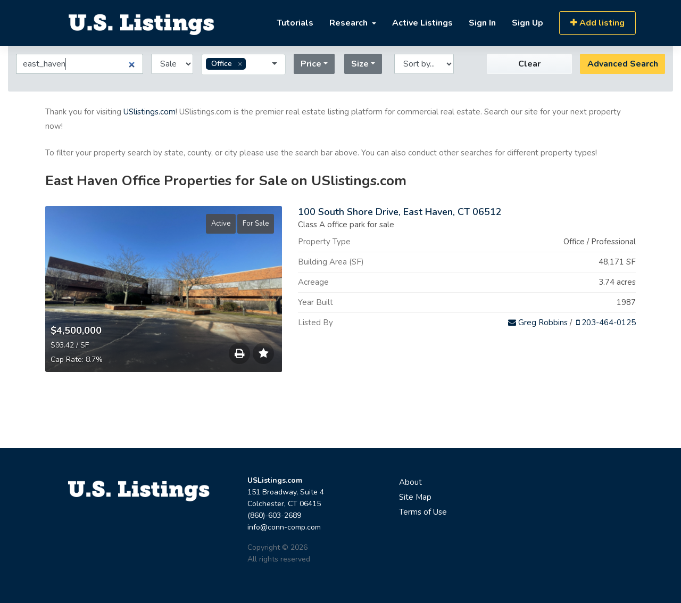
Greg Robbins (538, 322)
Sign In (482, 23)
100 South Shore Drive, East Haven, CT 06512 (400, 211)
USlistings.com (149, 111)
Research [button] (349, 23)
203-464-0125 (606, 322)
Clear (529, 64)
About (410, 482)
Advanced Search (622, 64)
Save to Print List (239, 356)
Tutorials (295, 23)
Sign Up (527, 23)
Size (360, 64)
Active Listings (422, 23)
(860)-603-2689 (274, 515)
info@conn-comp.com (284, 527)
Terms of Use (423, 512)
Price (311, 64)
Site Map (415, 497)
